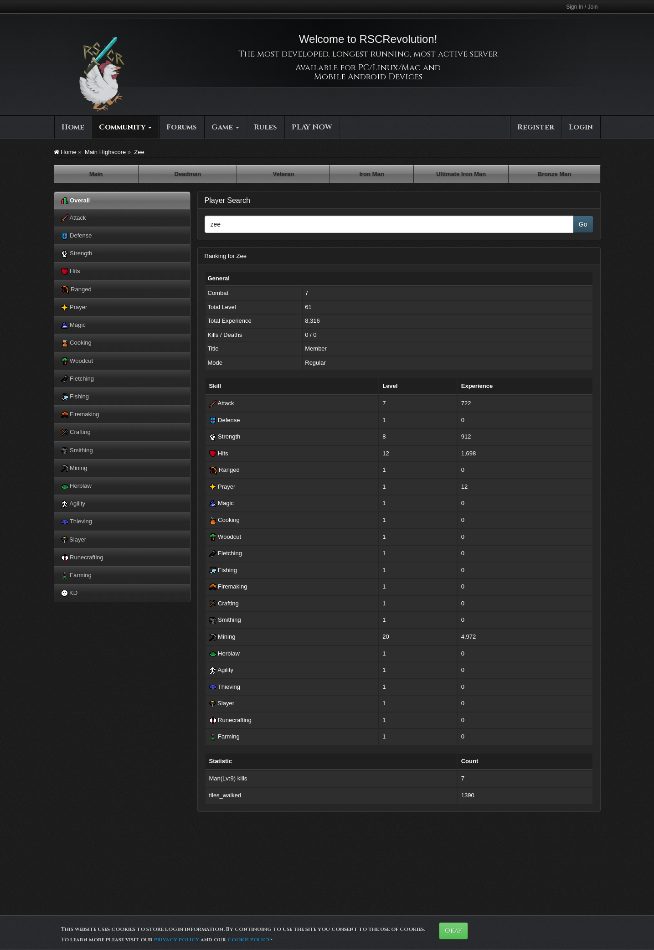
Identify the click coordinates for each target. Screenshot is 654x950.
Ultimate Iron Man (461, 173)
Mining (74, 468)
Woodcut (77, 361)
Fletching (77, 379)
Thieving (77, 522)
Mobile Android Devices (368, 77)
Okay (453, 930)
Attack (73, 218)
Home (73, 127)
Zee (139, 152)
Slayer (73, 540)
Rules (265, 127)
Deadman (188, 173)
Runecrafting (82, 558)
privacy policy (176, 939)
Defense (76, 236)
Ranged (76, 289)
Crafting (76, 432)
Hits (70, 271)
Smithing (77, 450)
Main (96, 173)
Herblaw (76, 486)
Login (581, 127)
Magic (73, 325)
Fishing (75, 397)
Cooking (76, 343)
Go (583, 224)
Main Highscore (105, 152)
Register (535, 127)
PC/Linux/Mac (389, 67)
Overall (75, 201)
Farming (76, 575)
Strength (77, 254)
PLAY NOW (312, 127)
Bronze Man (555, 173)
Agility (73, 504)
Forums (181, 127)
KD (69, 593)
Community (125, 127)
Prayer (74, 307)
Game (225, 127)
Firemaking (80, 414)
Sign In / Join (581, 7)
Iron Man (371, 173)
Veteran (283, 173)
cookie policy (249, 939)
